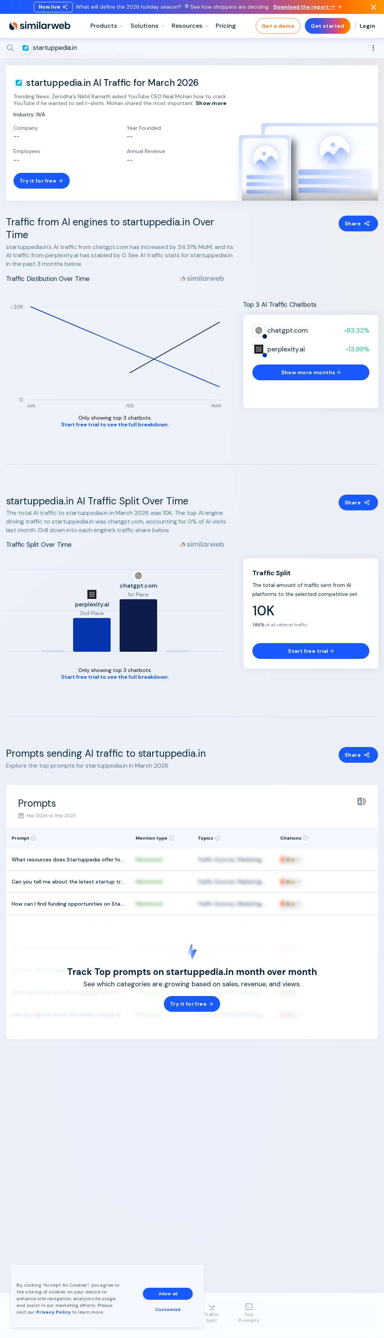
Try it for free (42, 180)
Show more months (311, 372)
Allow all (168, 1293)
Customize (168, 1309)
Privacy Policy (54, 1311)
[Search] (192, 52)
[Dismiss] (373, 9)
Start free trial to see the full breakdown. (115, 425)
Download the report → (307, 8)
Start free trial (311, 651)
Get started (328, 30)
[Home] (39, 30)
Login (367, 30)
